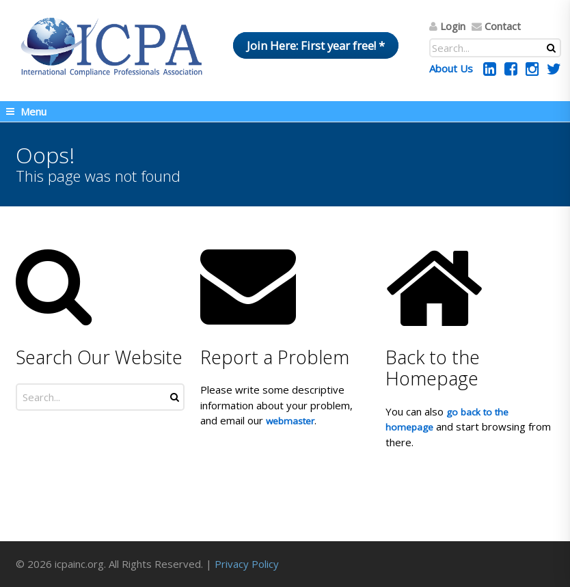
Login (452, 26)
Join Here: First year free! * (316, 45)
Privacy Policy (247, 564)
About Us (451, 68)
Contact (503, 26)
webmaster (290, 421)
